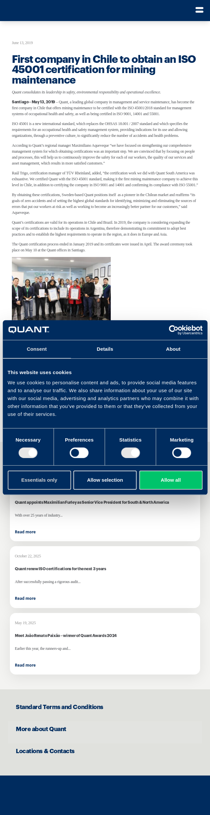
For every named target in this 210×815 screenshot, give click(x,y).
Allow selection (105, 480)
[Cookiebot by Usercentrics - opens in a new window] (173, 330)
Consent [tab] (37, 349)
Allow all (171, 480)
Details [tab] (105, 349)
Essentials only (39, 480)
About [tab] (173, 349)
